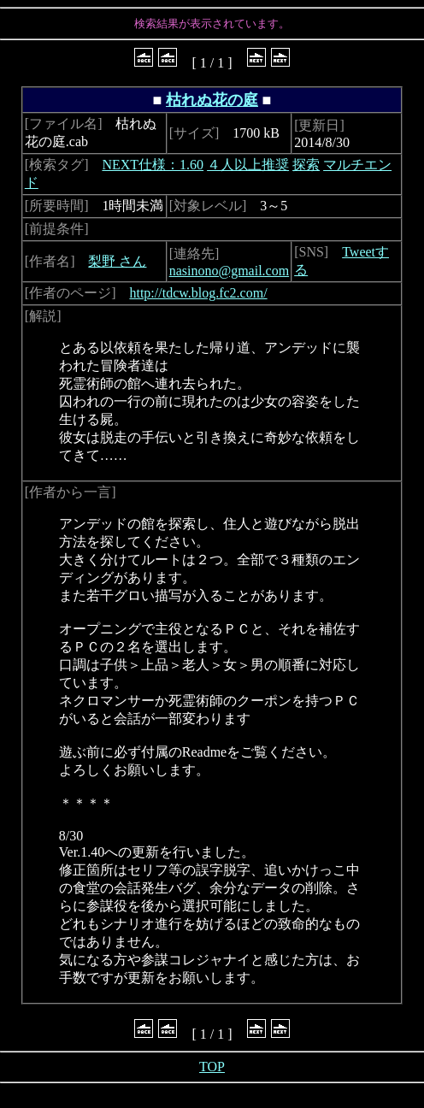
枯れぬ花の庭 (212, 100)
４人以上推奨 (248, 164)
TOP (212, 1066)
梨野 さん (117, 261)
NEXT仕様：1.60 (152, 164)
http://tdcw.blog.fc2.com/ (198, 293)
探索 (306, 164)
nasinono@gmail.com (229, 270)
